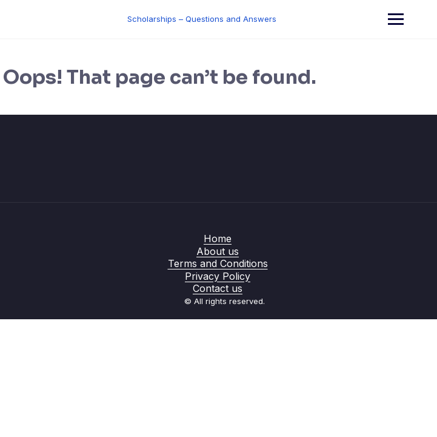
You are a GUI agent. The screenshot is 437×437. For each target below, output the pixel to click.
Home (218, 238)
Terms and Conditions (218, 263)
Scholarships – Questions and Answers (201, 19)
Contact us (217, 288)
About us (217, 251)
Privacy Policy (217, 276)
